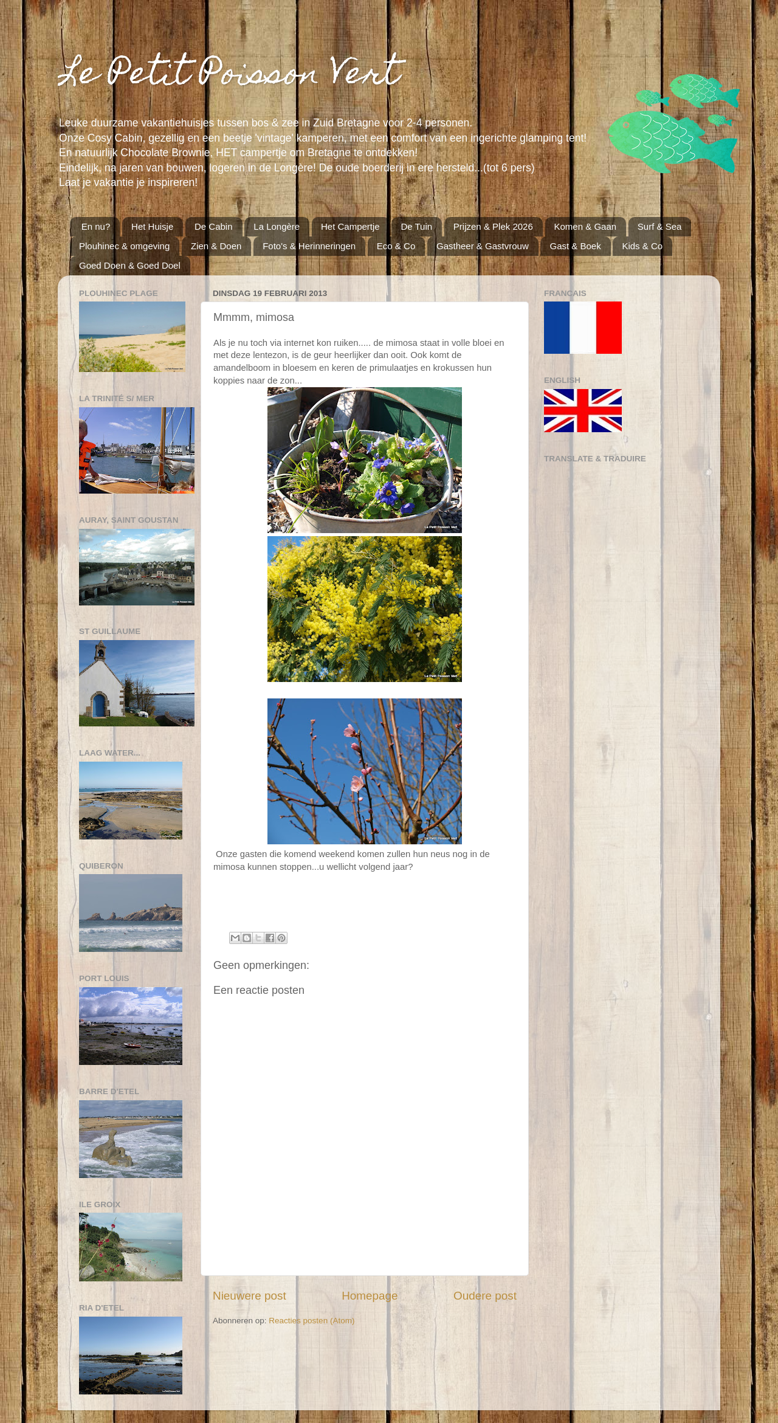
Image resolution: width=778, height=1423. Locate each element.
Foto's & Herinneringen (309, 246)
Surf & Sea (660, 226)
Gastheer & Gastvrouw (482, 246)
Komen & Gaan (585, 226)
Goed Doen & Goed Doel (130, 265)
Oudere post (485, 1295)
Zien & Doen (216, 246)
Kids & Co (642, 246)
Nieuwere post (249, 1295)
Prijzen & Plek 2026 (493, 226)
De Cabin (213, 226)
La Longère (276, 226)
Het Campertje (350, 226)
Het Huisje (152, 226)
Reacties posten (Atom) (311, 1320)
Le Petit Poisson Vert (228, 76)
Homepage (370, 1295)
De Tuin (416, 226)
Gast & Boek (575, 246)
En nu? (96, 226)
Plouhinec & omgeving (124, 246)
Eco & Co (396, 246)
